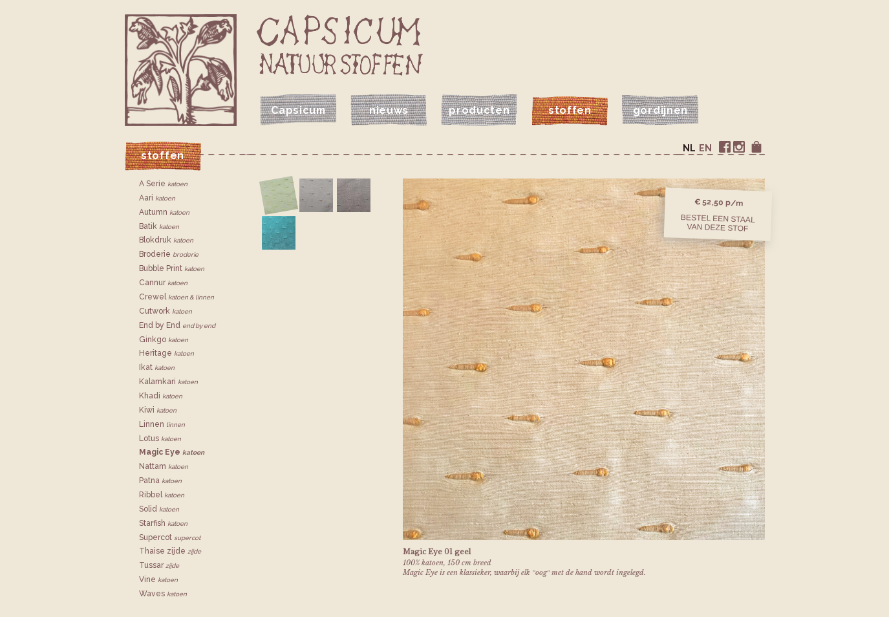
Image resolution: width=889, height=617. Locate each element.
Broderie (168, 254)
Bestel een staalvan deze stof (718, 222)
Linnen (162, 424)
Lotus (160, 438)
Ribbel (161, 494)
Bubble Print (171, 268)
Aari (157, 197)
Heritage (166, 353)
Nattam (163, 466)
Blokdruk (166, 239)
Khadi (160, 395)
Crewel (176, 296)
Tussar (159, 565)
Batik (159, 226)
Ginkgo (163, 339)
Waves (163, 593)
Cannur (163, 282)
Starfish (163, 523)
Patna (160, 480)
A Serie (163, 183)
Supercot (169, 537)
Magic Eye (171, 452)
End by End (177, 325)
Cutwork (165, 311)
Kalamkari (168, 381)
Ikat (157, 367)
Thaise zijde (170, 551)
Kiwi (158, 410)
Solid (159, 509)
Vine (158, 579)
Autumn (164, 212)
